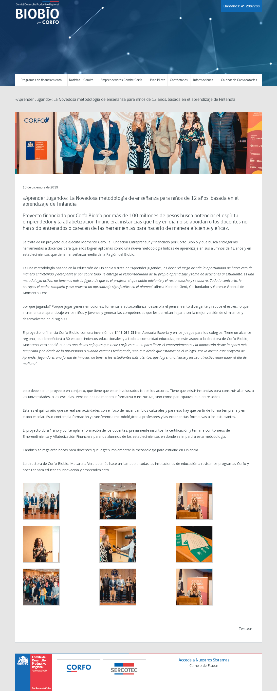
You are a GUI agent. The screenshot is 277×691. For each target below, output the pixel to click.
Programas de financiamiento (41, 80)
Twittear (245, 628)
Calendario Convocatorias (239, 80)
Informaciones (203, 80)
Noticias (74, 80)
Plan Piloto (157, 80)
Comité (88, 80)
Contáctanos (179, 80)
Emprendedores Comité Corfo (121, 80)
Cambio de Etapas (204, 665)
